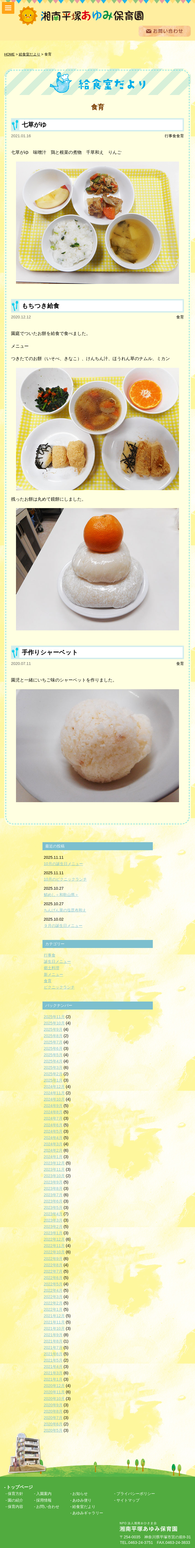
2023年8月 (53, 1188)
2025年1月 (53, 1080)
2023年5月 (53, 1207)
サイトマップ (128, 1500)
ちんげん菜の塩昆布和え (65, 910)
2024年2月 (53, 1150)
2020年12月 (54, 1385)
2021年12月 (54, 1316)
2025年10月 (54, 1023)
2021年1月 (53, 1379)
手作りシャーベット (50, 652)
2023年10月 (54, 1176)
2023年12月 (54, 1163)
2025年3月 (53, 1067)
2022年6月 (53, 1277)
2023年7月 (53, 1195)
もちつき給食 (40, 305)
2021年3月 (53, 1373)
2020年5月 (53, 1430)
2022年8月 (53, 1265)
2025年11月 (54, 1017)
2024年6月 (53, 1125)
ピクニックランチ (59, 987)
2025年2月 (53, 1074)
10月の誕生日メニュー (63, 864)
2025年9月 (53, 1029)
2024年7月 (53, 1118)
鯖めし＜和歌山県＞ (61, 894)
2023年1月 (53, 1233)
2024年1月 (53, 1157)
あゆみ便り (82, 1500)
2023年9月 (53, 1182)
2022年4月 (53, 1290)
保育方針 (15, 1493)
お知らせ (80, 1493)
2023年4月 (53, 1214)
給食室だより (83, 1506)
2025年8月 (53, 1036)
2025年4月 (53, 1061)
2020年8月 (53, 1411)
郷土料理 (51, 968)
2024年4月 (53, 1137)
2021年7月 (53, 1347)
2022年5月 (53, 1284)
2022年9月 (53, 1258)
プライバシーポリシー (135, 1493)
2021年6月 (53, 1354)
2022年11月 (54, 1245)
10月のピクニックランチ (65, 879)
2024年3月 (53, 1144)
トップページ (19, 1487)
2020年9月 (53, 1405)
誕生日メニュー (57, 961)
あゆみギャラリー (87, 1513)
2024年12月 (54, 1086)
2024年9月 (53, 1105)
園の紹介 (15, 1500)
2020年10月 (54, 1398)
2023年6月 (53, 1201)
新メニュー (53, 974)
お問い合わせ (47, 1506)
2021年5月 (53, 1360)
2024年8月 (53, 1112)
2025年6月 (53, 1048)
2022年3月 (53, 1297)
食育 (180, 136)
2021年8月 (53, 1341)
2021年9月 (53, 1335)
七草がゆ (34, 124)
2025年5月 (53, 1055)
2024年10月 (54, 1099)
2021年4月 (53, 1366)
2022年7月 (53, 1271)
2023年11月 (54, 1169)
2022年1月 (53, 1309)
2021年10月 (54, 1328)
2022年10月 (54, 1252)
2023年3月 (53, 1220)
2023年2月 (53, 1226)
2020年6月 (53, 1424)
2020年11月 (54, 1392)
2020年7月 (53, 1417)
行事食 (170, 136)
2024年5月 (53, 1131)
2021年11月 (54, 1322)
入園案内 (44, 1493)
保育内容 (15, 1506)
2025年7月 (53, 1042)
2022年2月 (53, 1303)
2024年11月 (54, 1093)
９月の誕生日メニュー (63, 925)
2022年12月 (54, 1239)
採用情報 (44, 1500)
